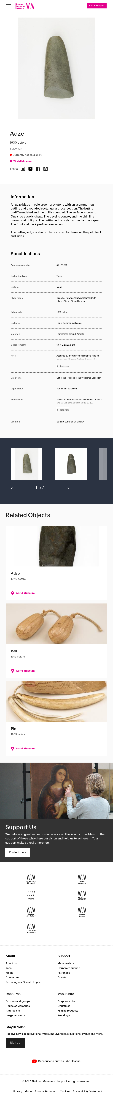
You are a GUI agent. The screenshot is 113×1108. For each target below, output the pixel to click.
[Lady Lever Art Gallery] (31, 928)
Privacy (17, 1091)
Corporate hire (66, 1001)
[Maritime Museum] (81, 895)
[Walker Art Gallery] (31, 912)
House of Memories (18, 1006)
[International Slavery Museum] (31, 895)
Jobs (9, 968)
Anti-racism (13, 1010)
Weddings (64, 1015)
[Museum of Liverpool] (31, 879)
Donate (62, 977)
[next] (64, 488)
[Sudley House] (81, 912)
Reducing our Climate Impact (24, 982)
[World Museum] (81, 879)
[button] (26, 465)
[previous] (16, 488)
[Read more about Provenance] (79, 405)
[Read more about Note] (79, 361)
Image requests (15, 1015)
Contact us (12, 977)
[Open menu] (8, 6)
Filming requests (68, 1010)
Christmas (64, 1006)
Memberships (66, 963)
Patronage (64, 972)
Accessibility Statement (87, 1091)
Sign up (15, 1042)
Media (9, 972)
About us (11, 963)
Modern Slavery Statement (41, 1091)
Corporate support (69, 968)
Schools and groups (18, 1001)
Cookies (65, 1091)
